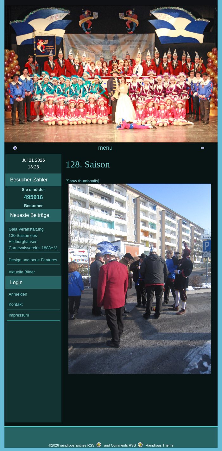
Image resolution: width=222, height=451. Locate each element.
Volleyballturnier (64, 196)
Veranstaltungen (93, 150)
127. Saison (111, 178)
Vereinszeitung (29, 178)
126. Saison (151, 178)
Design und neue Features (33, 311)
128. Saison (70, 178)
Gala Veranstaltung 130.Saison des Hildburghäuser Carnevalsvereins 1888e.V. (33, 290)
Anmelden (18, 345)
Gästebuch (35, 164)
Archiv (115, 164)
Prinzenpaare (133, 150)
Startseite (53, 150)
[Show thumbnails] (82, 232)
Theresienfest (191, 178)
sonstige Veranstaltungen (171, 164)
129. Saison (75, 164)
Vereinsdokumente (174, 150)
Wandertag (104, 196)
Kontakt (15, 356)
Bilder (144, 196)
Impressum (19, 366)
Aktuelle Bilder (22, 323)
